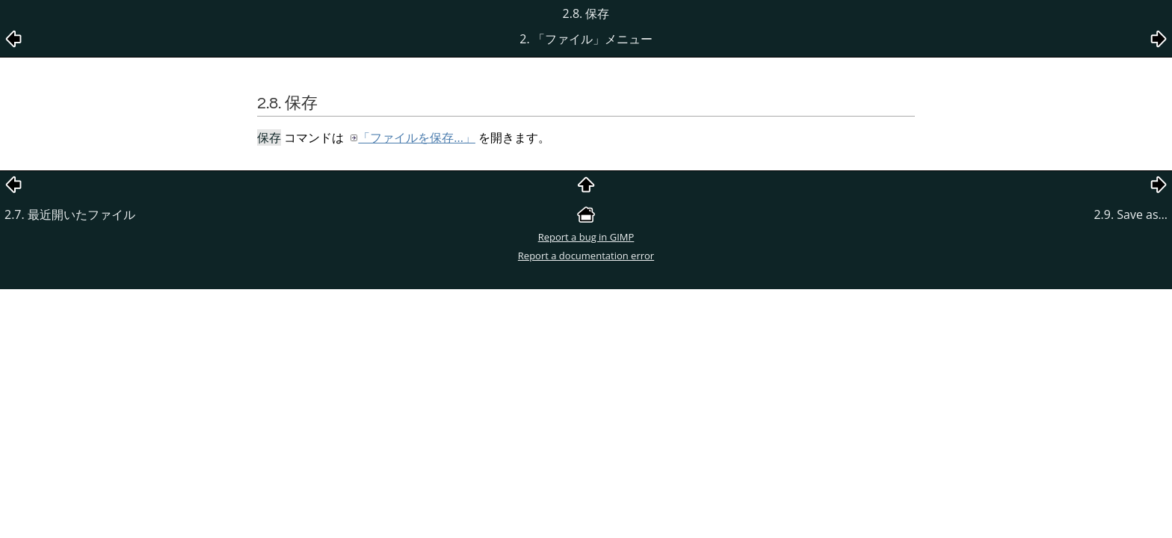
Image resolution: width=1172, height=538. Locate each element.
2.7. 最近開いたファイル (69, 214)
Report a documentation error (586, 255)
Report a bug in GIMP (586, 237)
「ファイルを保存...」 (416, 137)
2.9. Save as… (1131, 214)
